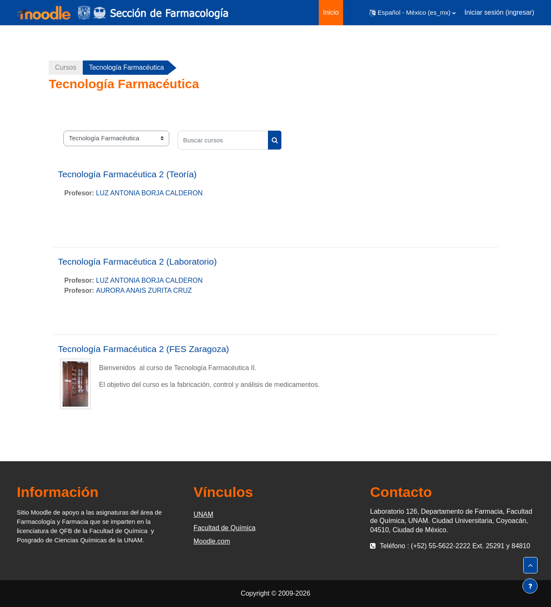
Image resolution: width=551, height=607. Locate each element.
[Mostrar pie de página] (530, 586)
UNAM (203, 514)
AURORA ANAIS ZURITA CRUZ (144, 290)
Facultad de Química (225, 527)
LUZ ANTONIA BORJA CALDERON (149, 193)
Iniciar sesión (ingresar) (499, 12)
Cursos (65, 67)
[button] (412, 12)
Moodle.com (212, 541)
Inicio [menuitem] (330, 12)
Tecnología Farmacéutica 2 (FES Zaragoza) (143, 349)
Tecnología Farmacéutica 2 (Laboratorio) (137, 261)
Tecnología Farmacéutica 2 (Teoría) (127, 174)
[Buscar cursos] (223, 140)
